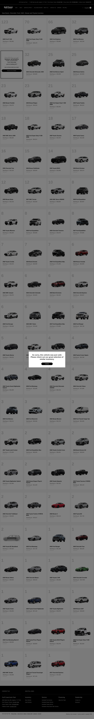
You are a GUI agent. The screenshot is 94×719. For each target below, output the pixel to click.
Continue (47, 363)
